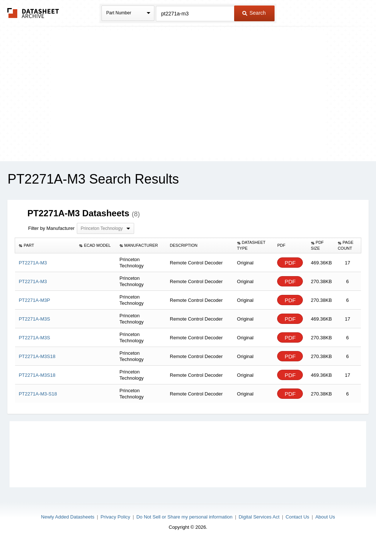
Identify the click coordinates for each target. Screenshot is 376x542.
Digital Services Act (259, 517)
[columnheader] (45, 245)
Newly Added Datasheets (67, 517)
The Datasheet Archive (33, 13)
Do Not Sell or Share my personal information (184, 517)
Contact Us (297, 517)
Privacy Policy (115, 517)
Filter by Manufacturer (51, 228)
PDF (290, 263)
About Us (325, 517)
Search (254, 13)
